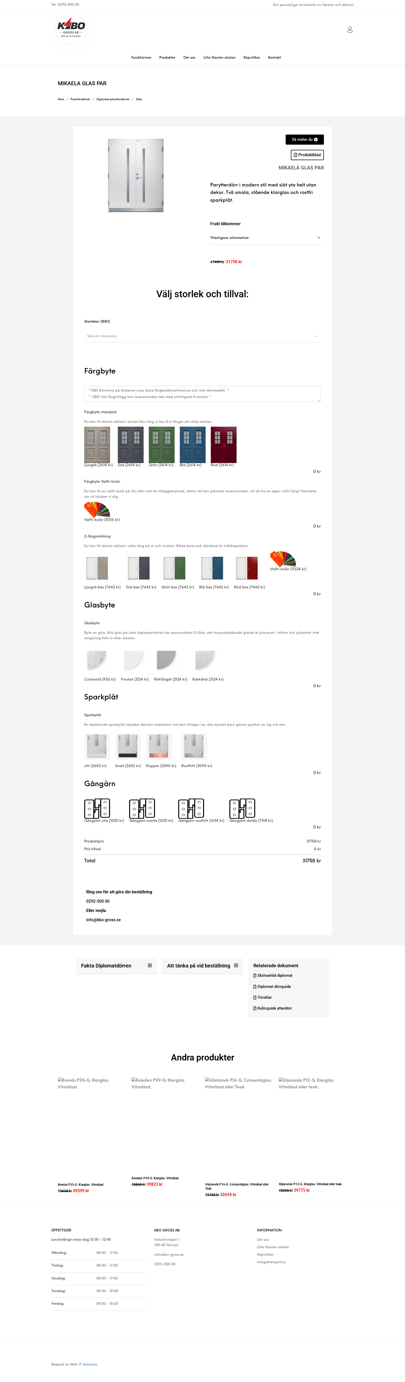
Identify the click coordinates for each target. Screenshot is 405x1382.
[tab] (267, 238)
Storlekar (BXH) (97, 321)
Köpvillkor (265, 1249)
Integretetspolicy (271, 1256)
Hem (61, 99)
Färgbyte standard (100, 412)
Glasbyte (92, 623)
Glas (139, 99)
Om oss (263, 1234)
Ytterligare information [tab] (229, 238)
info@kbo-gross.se (169, 1249)
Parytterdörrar (80, 99)
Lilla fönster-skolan (273, 1241)
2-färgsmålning (97, 536)
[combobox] (202, 336)
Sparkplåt (92, 715)
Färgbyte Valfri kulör (102, 482)
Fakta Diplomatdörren (104, 965)
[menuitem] (141, 57)
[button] (307, 155)
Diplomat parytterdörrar (113, 99)
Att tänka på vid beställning (195, 965)
